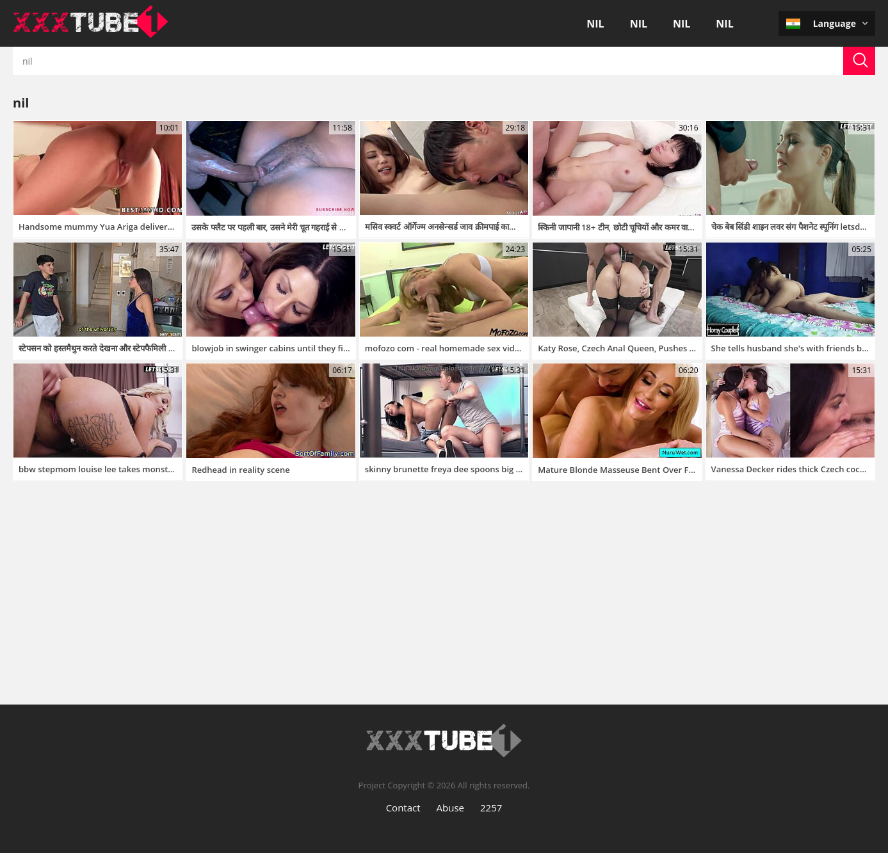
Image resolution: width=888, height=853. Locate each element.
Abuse (450, 807)
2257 (491, 807)
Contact (403, 807)
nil (595, 24)
